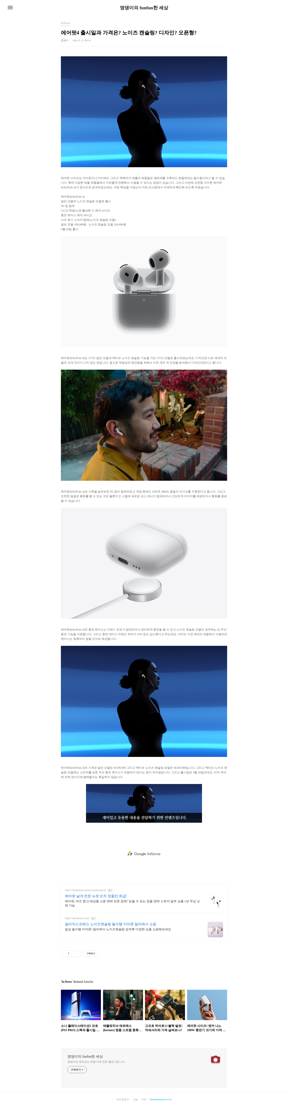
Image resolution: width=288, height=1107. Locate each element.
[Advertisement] (144, 854)
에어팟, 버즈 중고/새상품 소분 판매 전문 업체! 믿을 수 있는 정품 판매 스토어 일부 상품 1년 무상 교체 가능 (132, 903)
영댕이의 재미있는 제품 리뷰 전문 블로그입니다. (96, 1061)
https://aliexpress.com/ (77, 918)
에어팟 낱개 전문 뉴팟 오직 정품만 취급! (96, 896)
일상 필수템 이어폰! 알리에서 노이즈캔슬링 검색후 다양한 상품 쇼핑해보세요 (118, 929)
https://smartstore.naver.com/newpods (85, 890)
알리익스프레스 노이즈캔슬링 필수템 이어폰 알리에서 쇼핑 (110, 924)
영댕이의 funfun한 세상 (144, 7)
